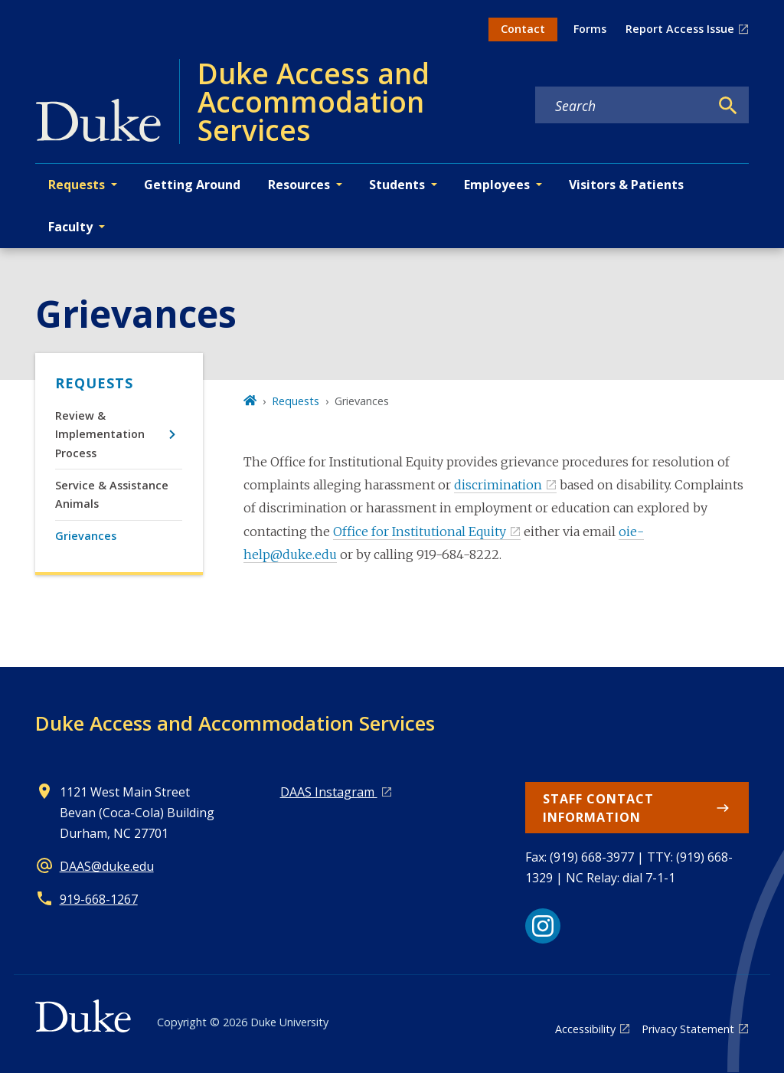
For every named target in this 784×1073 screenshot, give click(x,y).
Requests (94, 383)
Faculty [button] (70, 226)
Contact (523, 28)
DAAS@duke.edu (107, 866)
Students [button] (397, 184)
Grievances (85, 535)
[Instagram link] (542, 926)
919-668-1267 (99, 899)
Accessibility (585, 1029)
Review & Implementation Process (100, 434)
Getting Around (192, 184)
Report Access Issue (680, 28)
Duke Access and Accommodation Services (235, 723)
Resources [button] (299, 184)
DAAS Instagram (328, 791)
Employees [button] (497, 184)
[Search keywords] (622, 106)
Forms (589, 28)
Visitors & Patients (626, 184)
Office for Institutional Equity (419, 531)
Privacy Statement (688, 1029)
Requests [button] (76, 184)
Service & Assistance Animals (111, 494)
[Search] (728, 106)
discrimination (498, 484)
